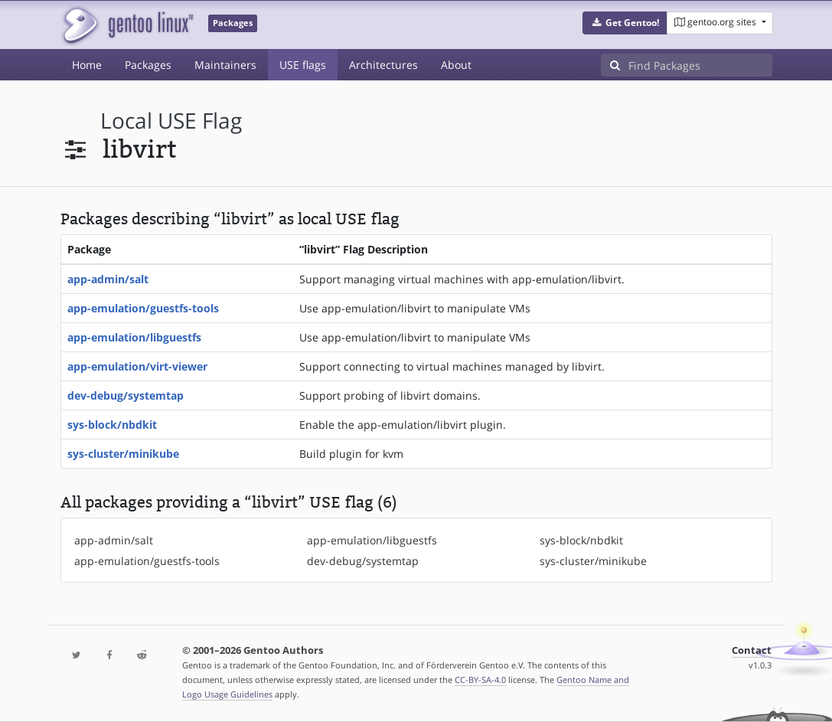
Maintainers (225, 64)
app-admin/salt (107, 279)
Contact (752, 650)
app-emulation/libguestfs (134, 337)
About (456, 64)
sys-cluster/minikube (123, 453)
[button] (624, 22)
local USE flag (171, 120)
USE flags (302, 64)
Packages (148, 64)
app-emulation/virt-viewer (137, 366)
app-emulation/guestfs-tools (143, 308)
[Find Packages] (700, 65)
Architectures (383, 64)
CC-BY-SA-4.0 (480, 679)
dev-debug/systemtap (125, 395)
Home (87, 64)
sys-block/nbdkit (112, 424)
